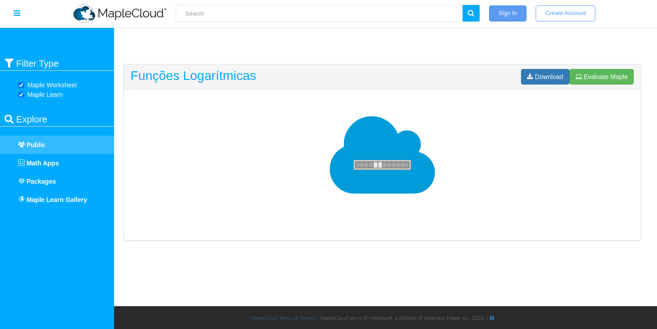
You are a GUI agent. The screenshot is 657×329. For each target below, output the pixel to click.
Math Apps (34, 163)
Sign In (508, 13)
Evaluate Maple (601, 76)
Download (545, 76)
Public (27, 145)
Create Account (565, 13)
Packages (32, 181)
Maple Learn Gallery (52, 199)
